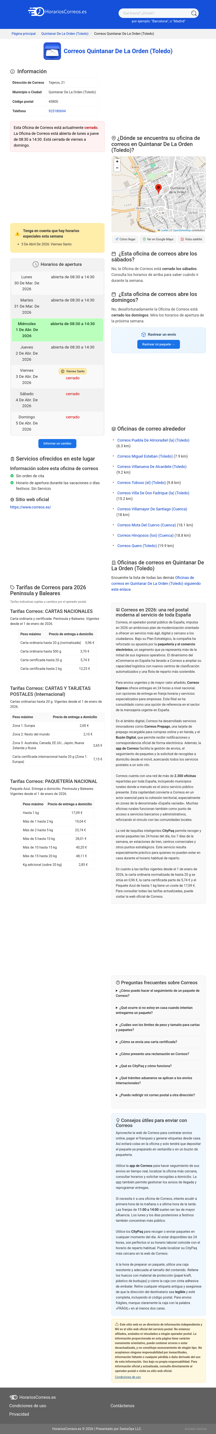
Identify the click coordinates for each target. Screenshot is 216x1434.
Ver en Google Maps (158, 239)
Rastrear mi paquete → (158, 344)
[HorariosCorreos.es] (57, 11)
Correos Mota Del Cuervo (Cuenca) (146, 525)
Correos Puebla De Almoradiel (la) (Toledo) (153, 440)
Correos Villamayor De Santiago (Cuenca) (152, 509)
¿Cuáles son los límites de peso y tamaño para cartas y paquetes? (158, 1027)
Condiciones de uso (128, 1377)
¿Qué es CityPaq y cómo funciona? (145, 1066)
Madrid (179, 21)
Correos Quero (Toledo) (137, 545)
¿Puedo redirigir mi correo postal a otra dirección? (157, 1095)
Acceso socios (196, 1429)
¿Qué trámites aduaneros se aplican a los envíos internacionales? (154, 1080)
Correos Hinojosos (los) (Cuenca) (145, 535)
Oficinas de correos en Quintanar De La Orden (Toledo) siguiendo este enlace (156, 583)
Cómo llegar (125, 239)
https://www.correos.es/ (30, 507)
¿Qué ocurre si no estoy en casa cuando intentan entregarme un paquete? (154, 1010)
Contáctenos (122, 1405)
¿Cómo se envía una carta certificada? (148, 1042)
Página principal (24, 34)
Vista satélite (191, 239)
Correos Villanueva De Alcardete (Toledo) (151, 466)
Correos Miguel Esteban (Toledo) (145, 456)
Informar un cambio (57, 443)
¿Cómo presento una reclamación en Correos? (154, 1054)
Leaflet (163, 230)
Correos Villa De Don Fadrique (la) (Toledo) (153, 493)
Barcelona (159, 21)
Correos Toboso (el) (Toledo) (141, 482)
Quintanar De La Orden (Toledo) (65, 34)
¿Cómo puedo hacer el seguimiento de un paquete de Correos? (158, 993)
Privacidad (19, 1414)
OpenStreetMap (182, 230)
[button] (158, 189)
